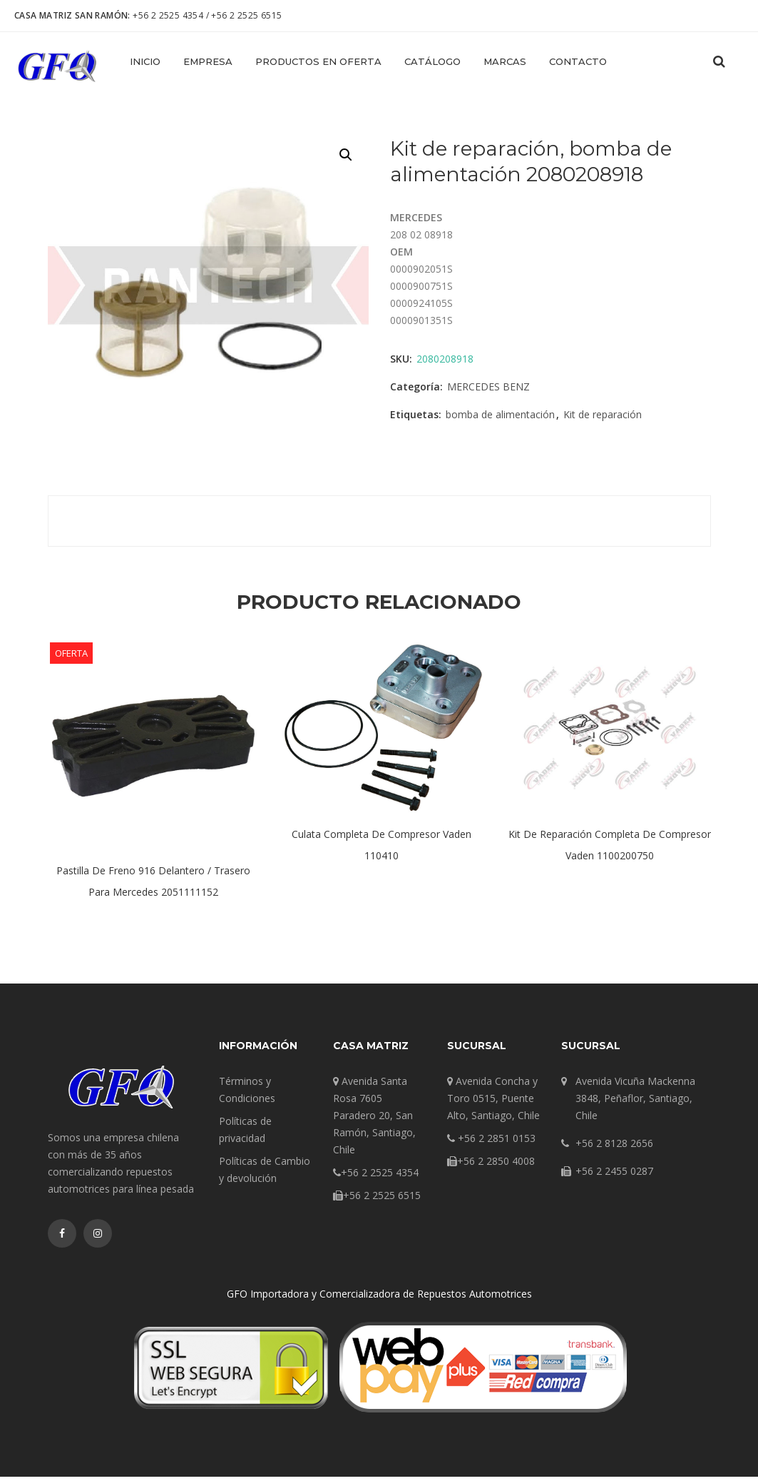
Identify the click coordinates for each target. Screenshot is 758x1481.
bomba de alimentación (500, 418)
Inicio (145, 61)
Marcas (504, 61)
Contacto (578, 61)
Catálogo (432, 61)
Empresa (207, 61)
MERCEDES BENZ (488, 391)
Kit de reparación (602, 418)
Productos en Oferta (318, 61)
